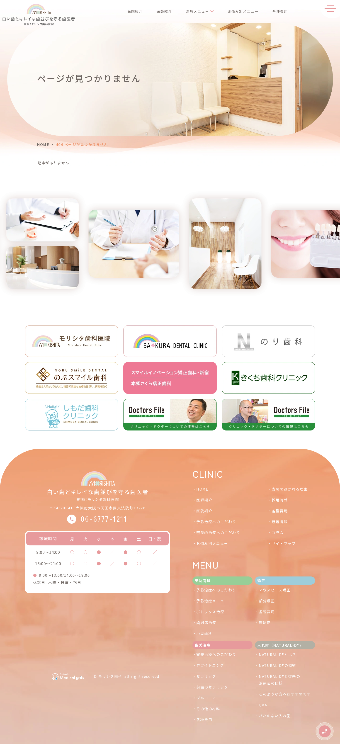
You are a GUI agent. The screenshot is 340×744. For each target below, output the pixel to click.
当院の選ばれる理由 (290, 489)
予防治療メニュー (212, 600)
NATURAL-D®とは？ (277, 654)
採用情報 (280, 500)
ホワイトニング (210, 665)
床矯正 (265, 622)
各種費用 (277, 12)
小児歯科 (204, 633)
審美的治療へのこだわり (218, 532)
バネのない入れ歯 (275, 715)
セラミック (206, 676)
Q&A (263, 705)
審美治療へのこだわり (216, 654)
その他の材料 (208, 708)
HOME (43, 144)
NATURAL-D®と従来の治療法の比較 (279, 679)
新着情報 (280, 521)
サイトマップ (284, 543)
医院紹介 (133, 12)
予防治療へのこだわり (216, 521)
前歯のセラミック (212, 687)
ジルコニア (206, 697)
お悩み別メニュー (240, 12)
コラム (278, 532)
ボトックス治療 (210, 611)
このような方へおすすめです (285, 694)
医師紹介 (161, 12)
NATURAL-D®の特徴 (277, 665)
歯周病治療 (206, 622)
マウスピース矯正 (275, 590)
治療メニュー (194, 12)
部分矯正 (267, 600)
